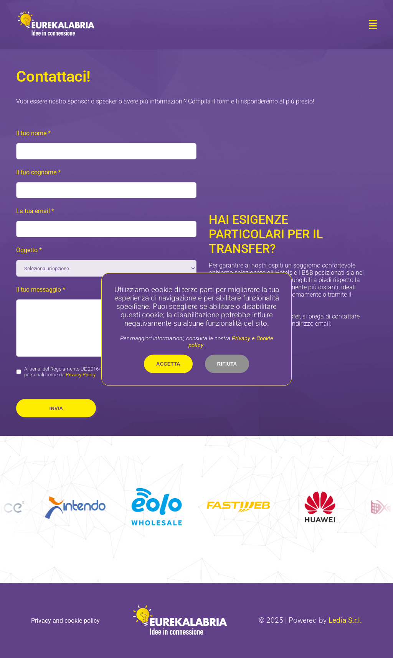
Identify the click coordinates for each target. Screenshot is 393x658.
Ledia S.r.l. (345, 620)
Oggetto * (29, 250)
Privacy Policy (81, 374)
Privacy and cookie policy (65, 620)
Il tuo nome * (33, 133)
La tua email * (35, 211)
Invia (56, 408)
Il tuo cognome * (38, 172)
